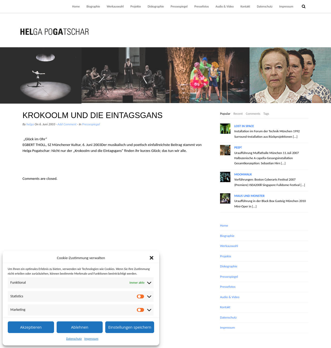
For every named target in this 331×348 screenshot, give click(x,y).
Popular (225, 113)
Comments (253, 113)
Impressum (91, 339)
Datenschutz (74, 339)
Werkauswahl (115, 6)
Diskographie (156, 6)
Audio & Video (224, 6)
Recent (238, 113)
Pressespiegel (179, 6)
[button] (151, 257)
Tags (266, 113)
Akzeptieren (31, 327)
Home (76, 6)
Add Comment (67, 124)
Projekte (135, 6)
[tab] (225, 114)
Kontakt (245, 6)
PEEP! (238, 147)
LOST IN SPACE (244, 126)
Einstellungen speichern (129, 327)
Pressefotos (201, 6)
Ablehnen (79, 327)
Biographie (93, 6)
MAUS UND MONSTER (249, 196)
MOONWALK (243, 174)
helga (30, 124)
